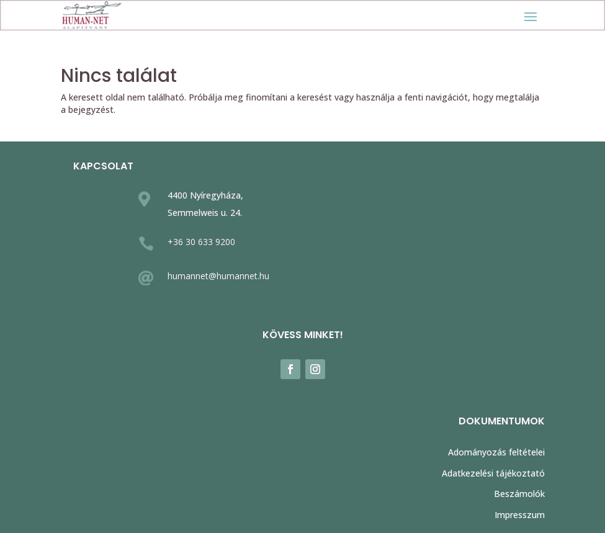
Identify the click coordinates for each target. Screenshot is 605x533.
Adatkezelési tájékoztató (493, 473)
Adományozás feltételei (496, 452)
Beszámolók (519, 493)
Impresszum (520, 515)
